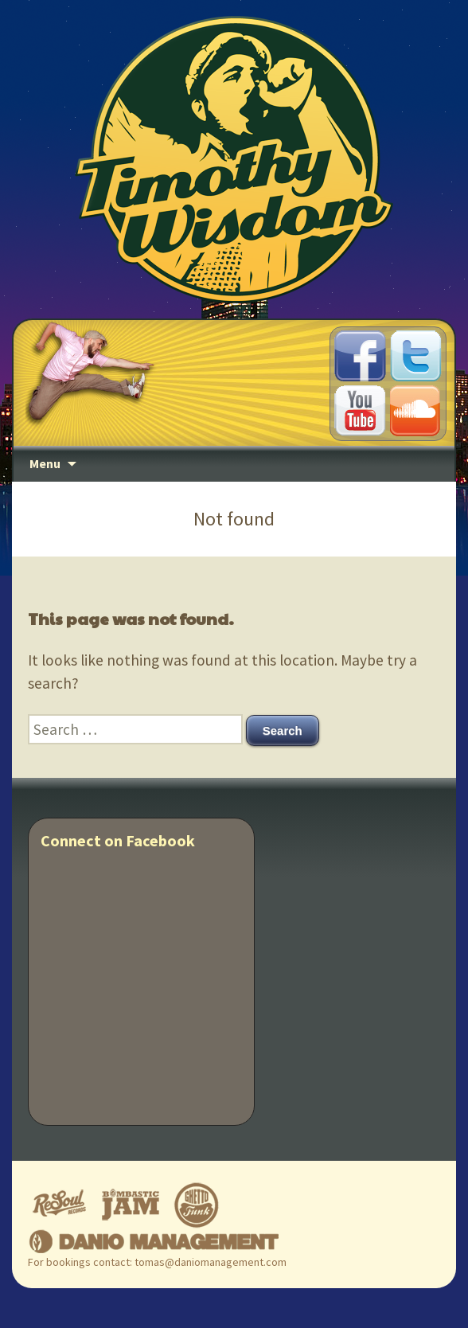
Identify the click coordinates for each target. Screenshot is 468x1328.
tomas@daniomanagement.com (211, 1262)
